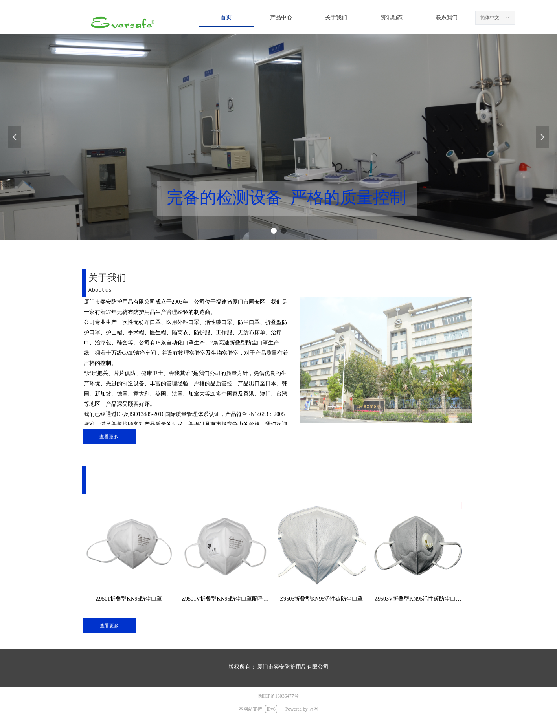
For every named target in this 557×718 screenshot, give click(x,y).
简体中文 (489, 17)
